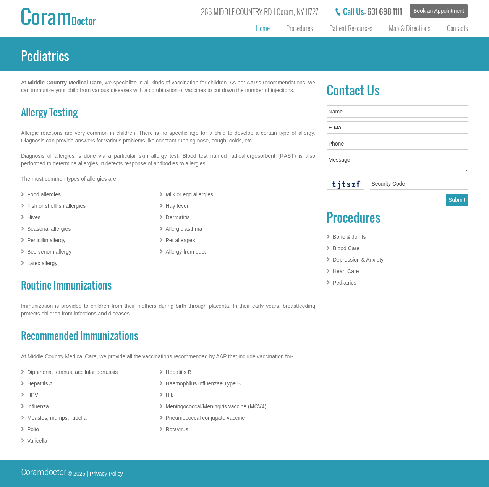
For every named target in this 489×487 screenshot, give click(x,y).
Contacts (457, 28)
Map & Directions (410, 28)
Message (397, 163)
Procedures (299, 28)
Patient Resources (350, 28)
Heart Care (346, 271)
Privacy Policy (106, 474)
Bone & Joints (349, 237)
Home (263, 28)
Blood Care (346, 248)
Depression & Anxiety (358, 260)
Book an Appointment (438, 11)
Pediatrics (344, 283)
